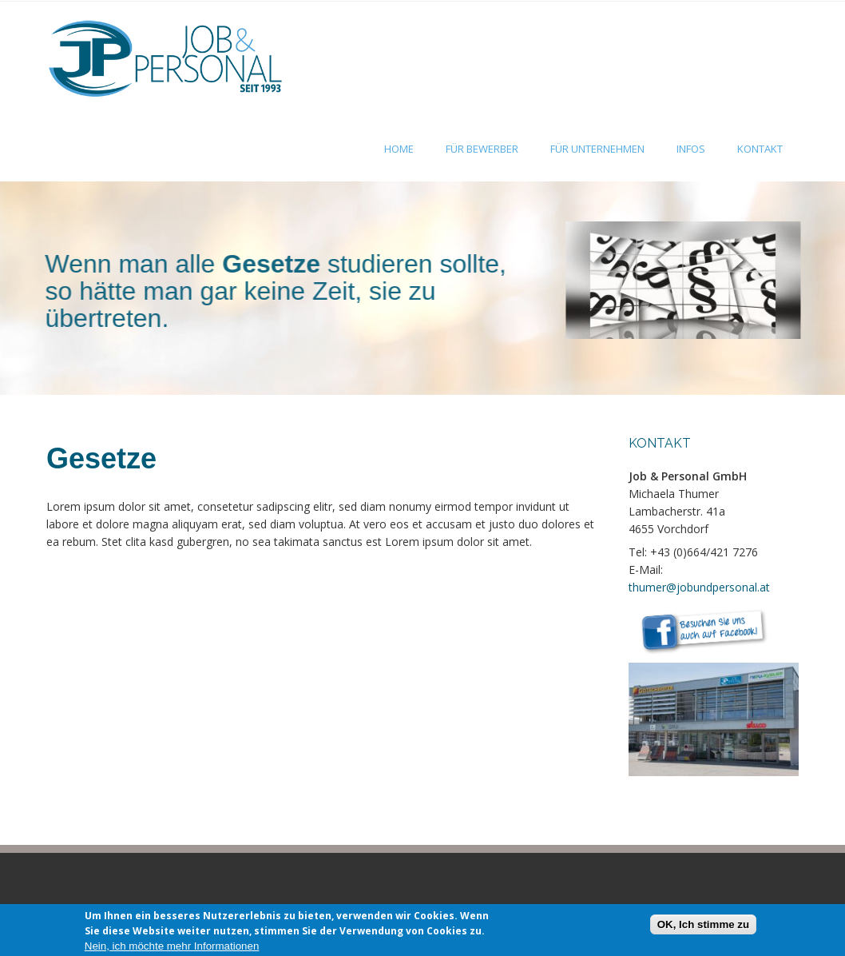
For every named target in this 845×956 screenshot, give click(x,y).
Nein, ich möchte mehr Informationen (172, 949)
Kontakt (760, 148)
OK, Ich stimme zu (703, 928)
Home (399, 148)
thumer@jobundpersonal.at (699, 587)
